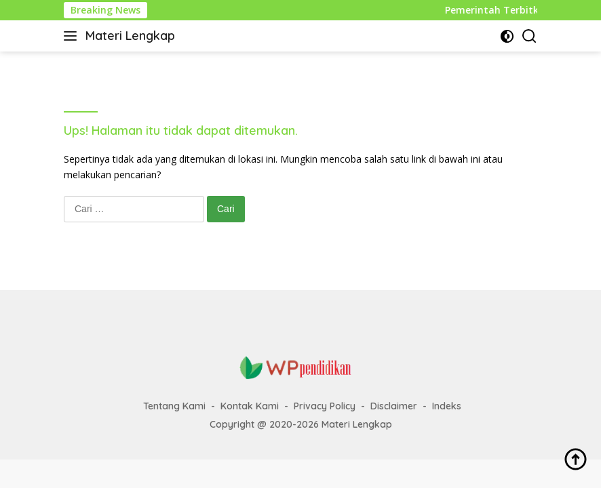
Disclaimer (393, 406)
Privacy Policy (324, 406)
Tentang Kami (174, 406)
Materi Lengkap (130, 35)
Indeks (446, 406)
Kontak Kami (249, 406)
